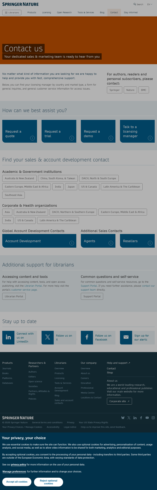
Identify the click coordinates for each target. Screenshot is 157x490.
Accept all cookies (16, 482)
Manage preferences (14, 471)
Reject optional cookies (49, 482)
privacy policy (18, 464)
